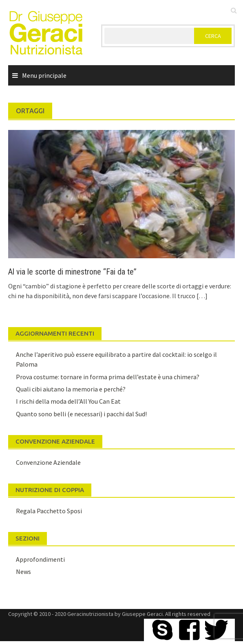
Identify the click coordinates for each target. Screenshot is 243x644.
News (23, 571)
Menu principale (44, 75)
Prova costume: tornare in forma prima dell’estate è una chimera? (107, 377)
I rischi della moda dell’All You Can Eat (68, 401)
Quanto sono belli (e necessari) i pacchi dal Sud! (81, 414)
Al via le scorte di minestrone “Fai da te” (72, 272)
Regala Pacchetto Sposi (49, 511)
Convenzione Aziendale (48, 462)
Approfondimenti (40, 559)
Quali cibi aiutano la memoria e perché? (71, 389)
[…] (201, 296)
